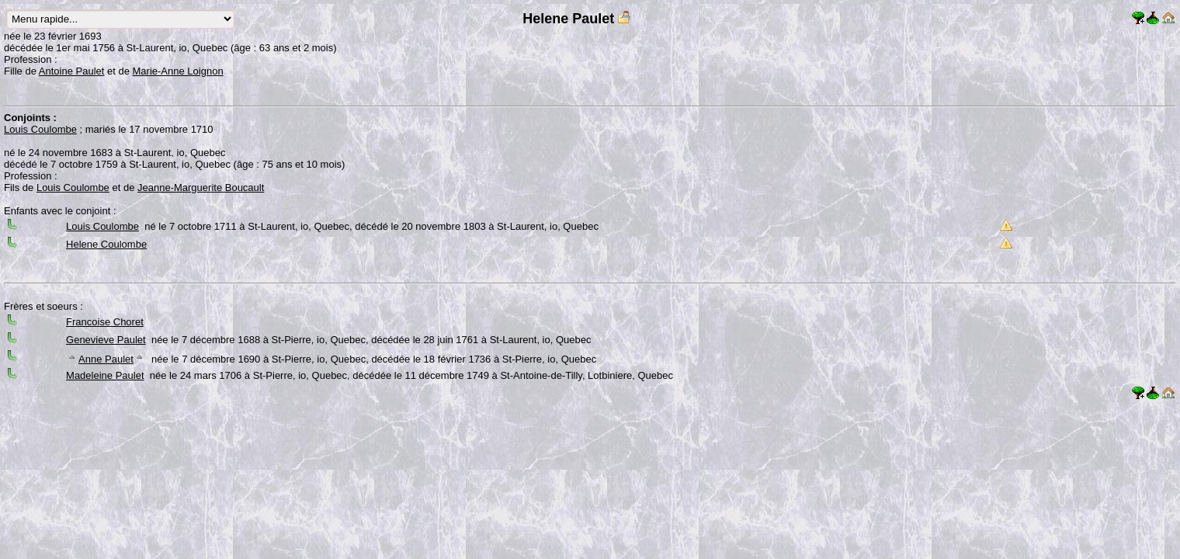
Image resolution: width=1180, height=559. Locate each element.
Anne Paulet (106, 359)
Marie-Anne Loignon (178, 71)
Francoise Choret (105, 322)
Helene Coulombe (106, 244)
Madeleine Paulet (105, 375)
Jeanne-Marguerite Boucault (200, 187)
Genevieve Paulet (106, 339)
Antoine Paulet (72, 71)
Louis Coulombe (40, 129)
